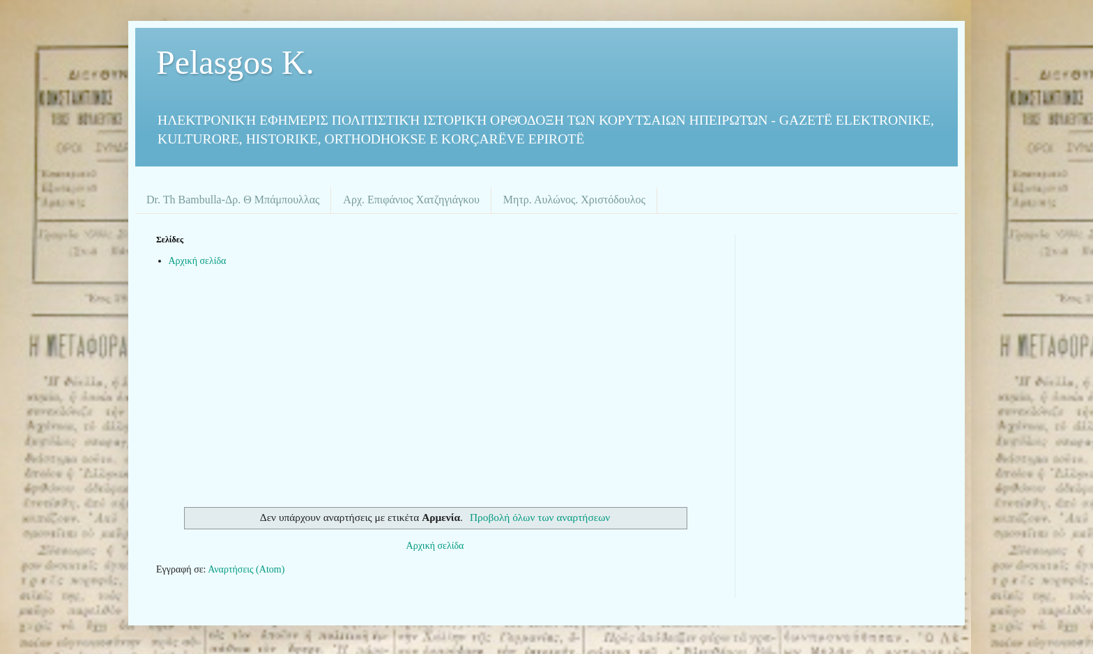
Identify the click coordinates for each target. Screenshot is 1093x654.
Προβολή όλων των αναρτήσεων (540, 517)
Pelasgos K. (235, 62)
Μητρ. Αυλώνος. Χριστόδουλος (574, 199)
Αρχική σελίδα (198, 261)
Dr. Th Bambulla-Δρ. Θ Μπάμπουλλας (232, 199)
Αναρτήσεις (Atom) (246, 569)
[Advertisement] (435, 388)
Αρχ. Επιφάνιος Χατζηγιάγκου (411, 199)
